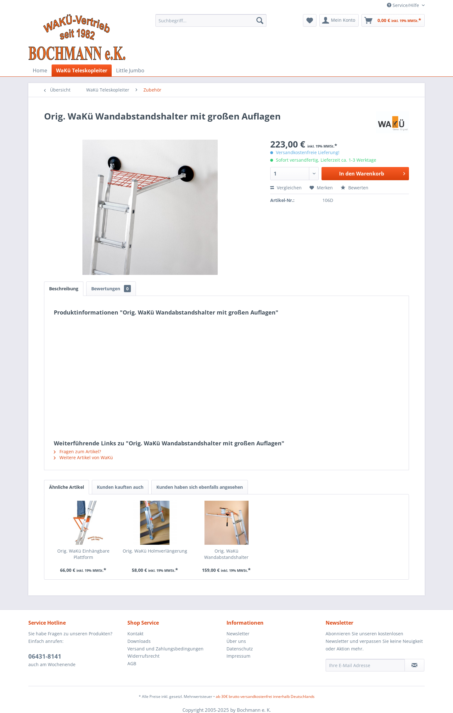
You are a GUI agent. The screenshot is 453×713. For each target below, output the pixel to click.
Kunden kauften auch (120, 487)
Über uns (236, 641)
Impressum (238, 656)
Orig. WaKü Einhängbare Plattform (83, 554)
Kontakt (135, 634)
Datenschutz (239, 649)
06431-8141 (44, 656)
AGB (131, 663)
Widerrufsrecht (143, 656)
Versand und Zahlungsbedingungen (165, 649)
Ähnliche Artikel (66, 487)
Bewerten (354, 188)
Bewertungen (111, 288)
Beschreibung (63, 289)
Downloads (139, 641)
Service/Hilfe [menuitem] (403, 5)
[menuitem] (210, 20)
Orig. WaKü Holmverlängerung (155, 551)
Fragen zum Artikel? (77, 451)
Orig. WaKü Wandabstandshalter (226, 554)
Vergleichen (286, 188)
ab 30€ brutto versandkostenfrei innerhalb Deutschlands (265, 696)
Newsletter (237, 634)
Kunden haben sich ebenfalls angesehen (199, 487)
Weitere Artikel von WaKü (83, 457)
